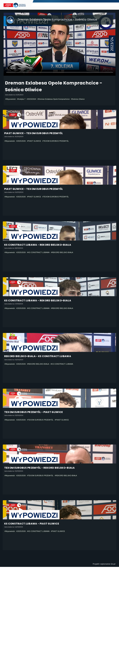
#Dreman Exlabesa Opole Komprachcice (53, 99)
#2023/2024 (31, 99)
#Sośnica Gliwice (77, 99)
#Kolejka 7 (21, 99)
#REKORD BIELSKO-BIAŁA (62, 252)
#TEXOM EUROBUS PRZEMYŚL (55, 141)
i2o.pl (113, 564)
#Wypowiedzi (10, 99)
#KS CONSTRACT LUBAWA (38, 252)
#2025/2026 (21, 141)
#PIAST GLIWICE (34, 141)
